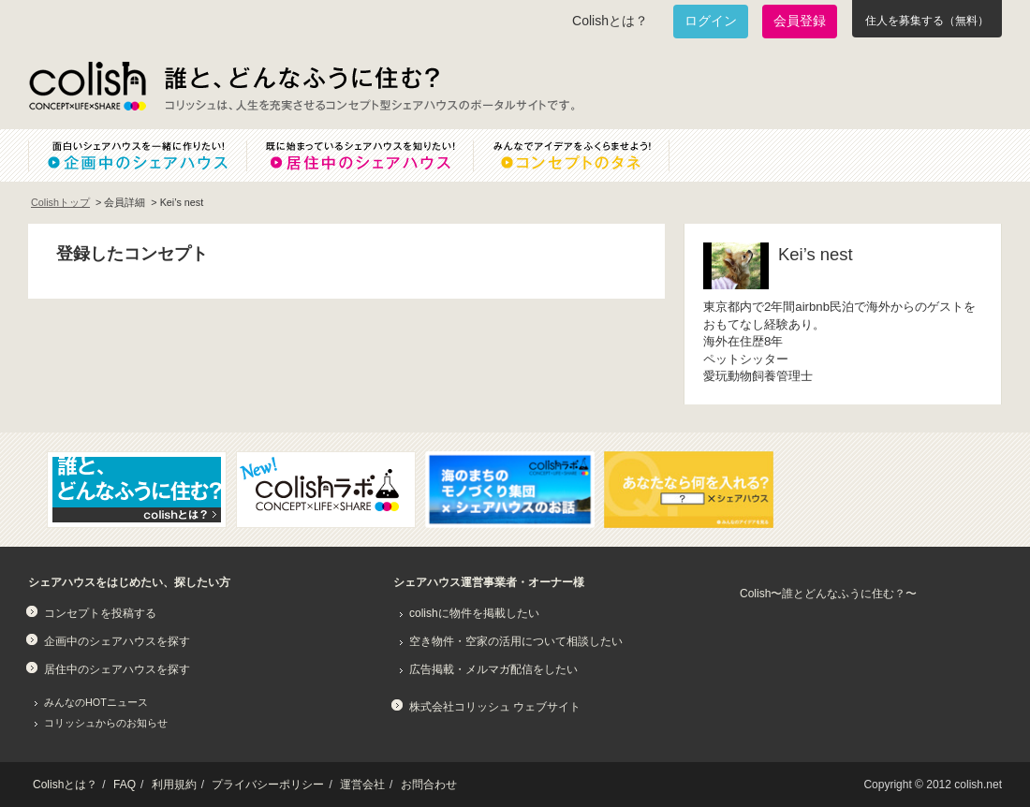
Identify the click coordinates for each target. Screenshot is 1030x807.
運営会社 (362, 784)
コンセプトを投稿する (100, 613)
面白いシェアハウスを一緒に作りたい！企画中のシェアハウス (137, 155)
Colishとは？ (610, 20)
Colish (87, 86)
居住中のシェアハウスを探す (117, 669)
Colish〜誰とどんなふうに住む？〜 (828, 593)
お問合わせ (429, 784)
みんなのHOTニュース (96, 702)
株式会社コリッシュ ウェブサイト (495, 706)
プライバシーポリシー (268, 784)
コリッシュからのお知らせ (106, 722)
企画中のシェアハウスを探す (117, 641)
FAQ (124, 784)
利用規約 (174, 784)
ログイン (710, 20)
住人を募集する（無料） (927, 20)
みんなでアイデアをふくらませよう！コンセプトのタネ (586, 155)
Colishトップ (60, 202)
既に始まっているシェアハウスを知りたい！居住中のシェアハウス (359, 155)
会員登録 (799, 20)
